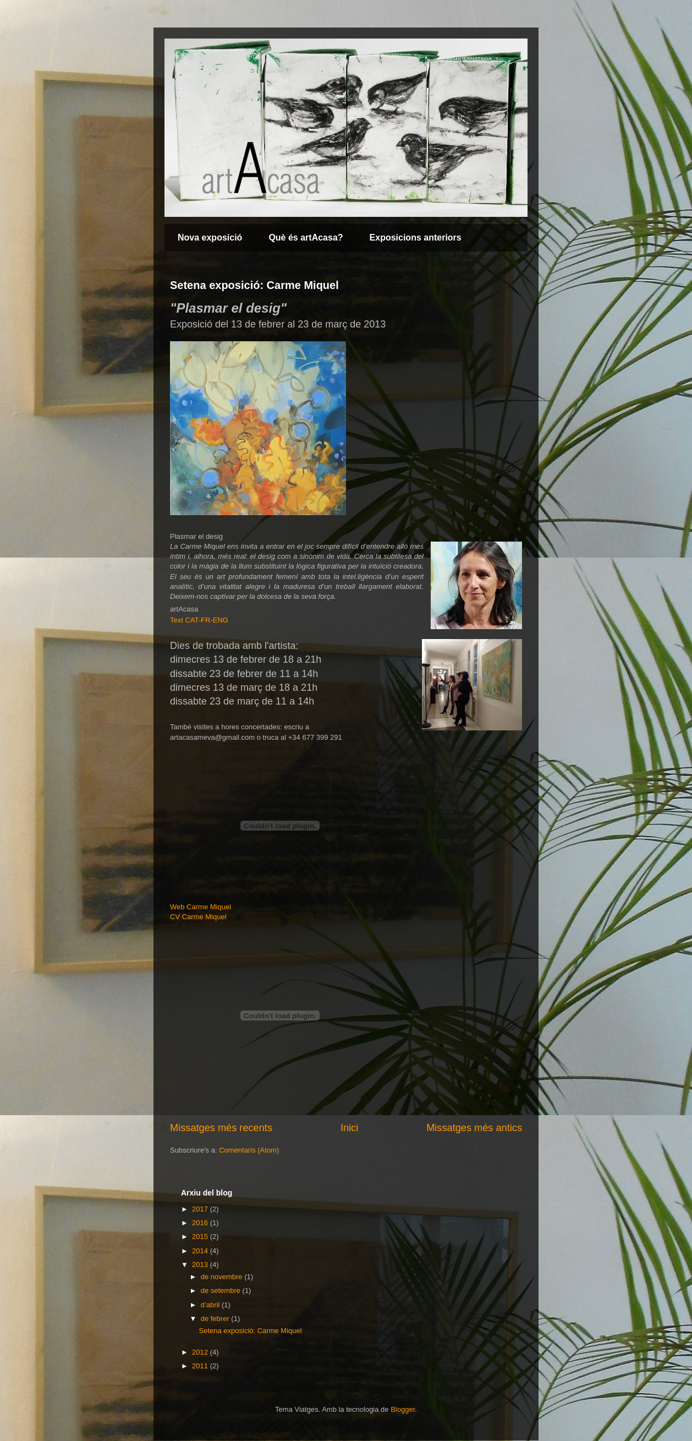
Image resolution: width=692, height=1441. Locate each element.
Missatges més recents (221, 1127)
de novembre (223, 1277)
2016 (201, 1223)
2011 (201, 1366)
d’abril (211, 1305)
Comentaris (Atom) (249, 1150)
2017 (201, 1209)
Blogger (403, 1409)
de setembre (222, 1290)
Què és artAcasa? (305, 237)
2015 (201, 1236)
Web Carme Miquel (200, 907)
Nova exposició (210, 237)
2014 (201, 1251)
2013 (201, 1264)
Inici (349, 1127)
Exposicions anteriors (416, 237)
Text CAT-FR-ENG (199, 620)
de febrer (216, 1318)
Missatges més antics (474, 1127)
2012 (201, 1352)
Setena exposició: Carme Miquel (254, 285)
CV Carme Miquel (198, 917)
